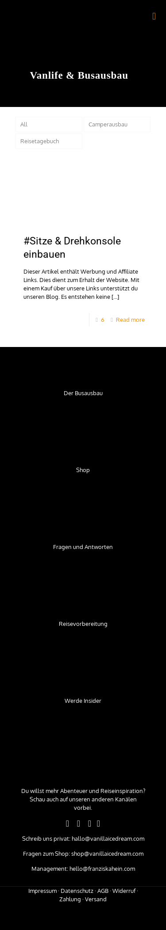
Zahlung (70, 899)
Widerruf (123, 890)
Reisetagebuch (39, 141)
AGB (102, 890)
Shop (83, 469)
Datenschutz (77, 890)
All (23, 124)
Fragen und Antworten (83, 546)
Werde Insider (83, 700)
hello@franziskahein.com (101, 868)
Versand (96, 899)
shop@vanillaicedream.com (106, 853)
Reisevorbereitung (83, 623)
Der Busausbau (83, 392)
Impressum (42, 890)
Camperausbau (108, 124)
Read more (130, 319)
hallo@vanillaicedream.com (107, 838)
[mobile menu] (154, 15)
